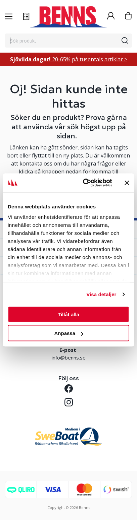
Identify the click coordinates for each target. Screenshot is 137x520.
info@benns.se (69, 357)
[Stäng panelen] (127, 182)
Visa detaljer (101, 294)
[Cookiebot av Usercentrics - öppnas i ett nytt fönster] (84, 183)
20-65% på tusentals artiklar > (68, 59)
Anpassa (68, 333)
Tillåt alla (68, 314)
